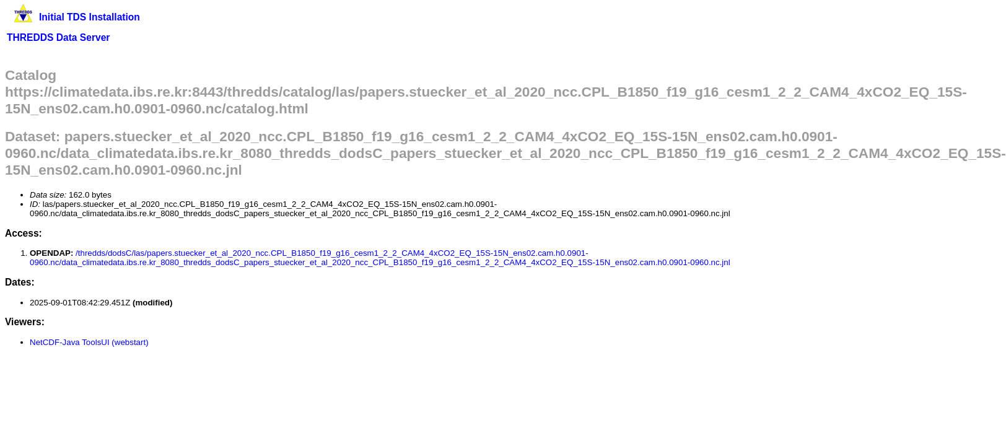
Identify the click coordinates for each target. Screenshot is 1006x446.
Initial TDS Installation (89, 17)
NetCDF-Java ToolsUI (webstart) (89, 342)
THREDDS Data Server (58, 37)
